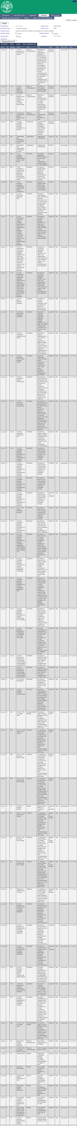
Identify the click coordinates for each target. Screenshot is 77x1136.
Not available (57, 36)
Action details (64, 49)
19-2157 (3, 806)
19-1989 (3, 401)
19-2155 (3, 145)
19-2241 (3, 507)
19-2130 (3, 608)
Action (50, 47)
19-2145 (3, 312)
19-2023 (3, 121)
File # (2, 47)
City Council (19, 26)
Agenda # (12, 47)
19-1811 (3, 778)
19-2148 (3, 49)
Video (19, 36)
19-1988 (3, 377)
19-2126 (3, 521)
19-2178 (3, 167)
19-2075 (3, 1107)
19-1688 (3, 754)
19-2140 (3, 1048)
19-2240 (3, 113)
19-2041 (3, 355)
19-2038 (3, 889)
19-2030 (3, 1085)
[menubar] (18, 44)
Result (57, 47)
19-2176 (3, 967)
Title (39, 47)
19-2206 (3, 182)
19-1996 (3, 1075)
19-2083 (3, 431)
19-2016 (3, 247)
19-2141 (3, 1117)
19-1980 (3, 333)
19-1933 (3, 1066)
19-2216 (3, 997)
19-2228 (3, 95)
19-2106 (3, 904)
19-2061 (3, 689)
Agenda (19, 33)
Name (18, 47)
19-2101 (3, 136)
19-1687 (3, 730)
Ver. (8, 47)
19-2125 (3, 448)
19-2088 (3, 193)
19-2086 (3, 679)
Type (28, 47)
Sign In (75, 1)
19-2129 (3, 578)
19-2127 (3, 534)
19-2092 (3, 628)
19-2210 (3, 86)
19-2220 (3, 983)
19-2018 (3, 272)
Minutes (56, 33)
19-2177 (3, 153)
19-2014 (3, 216)
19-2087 (3, 298)
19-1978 (3, 1041)
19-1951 (3, 712)
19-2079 (3, 655)
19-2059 (3, 1097)
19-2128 (3, 558)
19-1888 (3, 1053)
